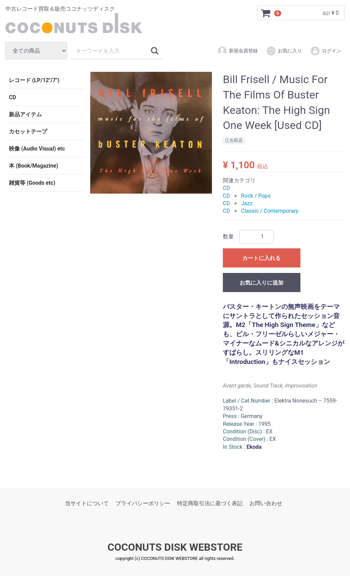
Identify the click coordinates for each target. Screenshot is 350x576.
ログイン (325, 51)
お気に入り (284, 51)
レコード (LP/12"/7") (34, 80)
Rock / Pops (255, 195)
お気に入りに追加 (261, 282)
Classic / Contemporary (269, 211)
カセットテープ (28, 131)
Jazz (246, 203)
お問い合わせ (266, 503)
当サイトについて (87, 503)
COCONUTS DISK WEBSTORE (175, 547)
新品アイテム (25, 114)
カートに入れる (261, 257)
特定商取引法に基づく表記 (210, 503)
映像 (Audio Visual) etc (37, 148)
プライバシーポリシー (143, 503)
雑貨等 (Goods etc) (32, 183)
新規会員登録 (237, 51)
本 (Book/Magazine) (33, 165)
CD (12, 97)
